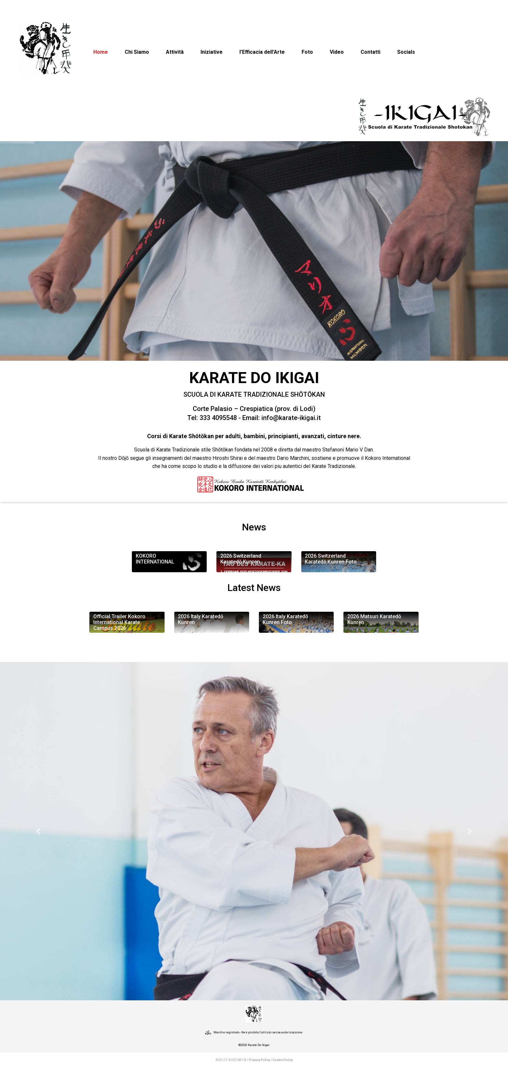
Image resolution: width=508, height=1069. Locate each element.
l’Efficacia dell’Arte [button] (262, 52)
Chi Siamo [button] (137, 52)
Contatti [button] (370, 52)
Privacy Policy (259, 1060)
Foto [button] (307, 52)
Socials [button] (406, 52)
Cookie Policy (282, 1060)
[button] (38, 831)
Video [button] (337, 52)
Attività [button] (175, 52)
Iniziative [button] (212, 52)
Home (100, 52)
